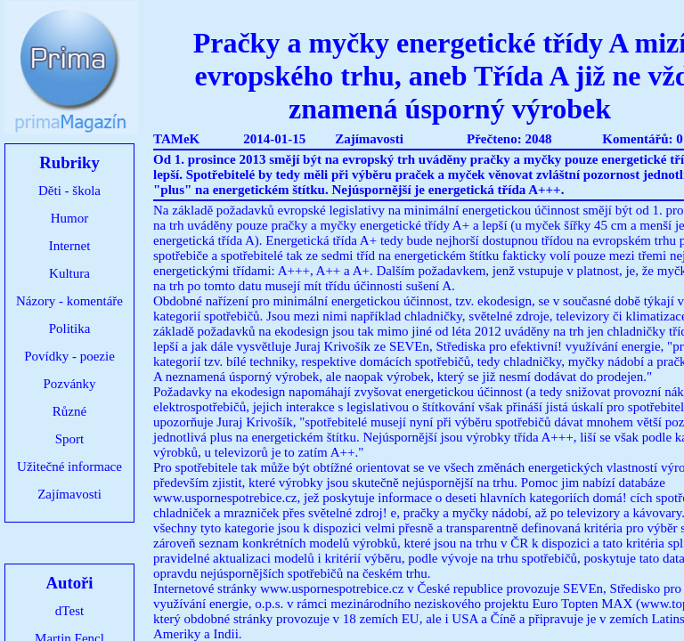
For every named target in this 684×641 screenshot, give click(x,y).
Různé (69, 411)
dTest (69, 611)
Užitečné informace (69, 466)
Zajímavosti (69, 494)
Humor (70, 218)
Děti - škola (69, 190)
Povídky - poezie (69, 356)
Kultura (69, 273)
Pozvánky (69, 384)
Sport (70, 439)
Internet (70, 246)
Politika (70, 328)
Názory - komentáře (69, 301)
